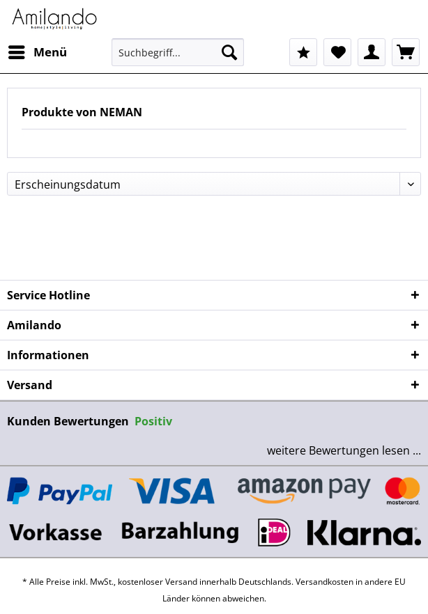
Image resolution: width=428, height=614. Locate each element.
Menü (37, 50)
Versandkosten (324, 582)
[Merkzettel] (337, 52)
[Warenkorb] (406, 52)
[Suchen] (229, 52)
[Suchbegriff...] (178, 52)
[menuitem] (37, 52)
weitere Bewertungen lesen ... (344, 450)
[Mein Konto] (371, 52)
